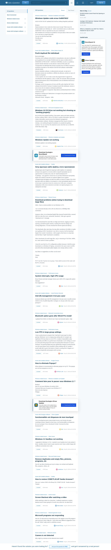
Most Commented (11, 15)
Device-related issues (12, 23)
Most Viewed (71, 10)
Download (85, 54)
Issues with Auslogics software (15, 31)
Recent (62, 10)
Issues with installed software (15, 27)
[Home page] (71, 3)
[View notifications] (77, 3)
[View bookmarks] (83, 3)
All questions (10, 11)
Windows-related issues (13, 18)
